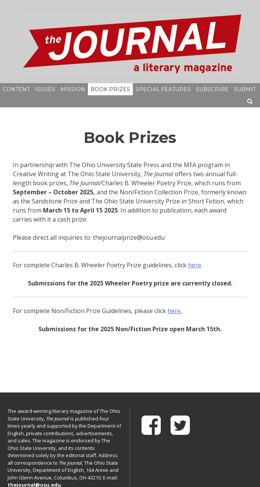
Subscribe (212, 89)
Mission (72, 89)
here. (175, 311)
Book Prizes (110, 89)
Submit (245, 89)
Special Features (163, 89)
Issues (45, 89)
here (194, 265)
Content (16, 89)
